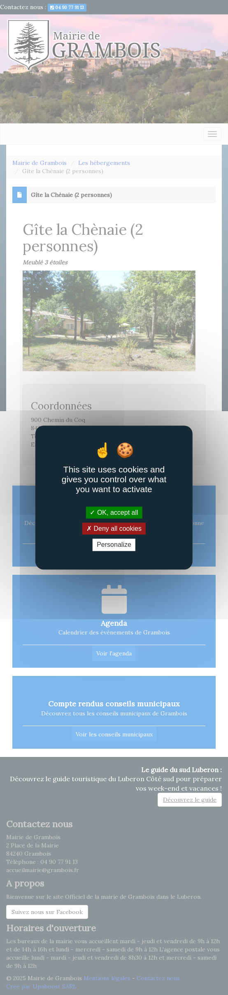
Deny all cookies (114, 528)
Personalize (114, 544)
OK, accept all (114, 512)
